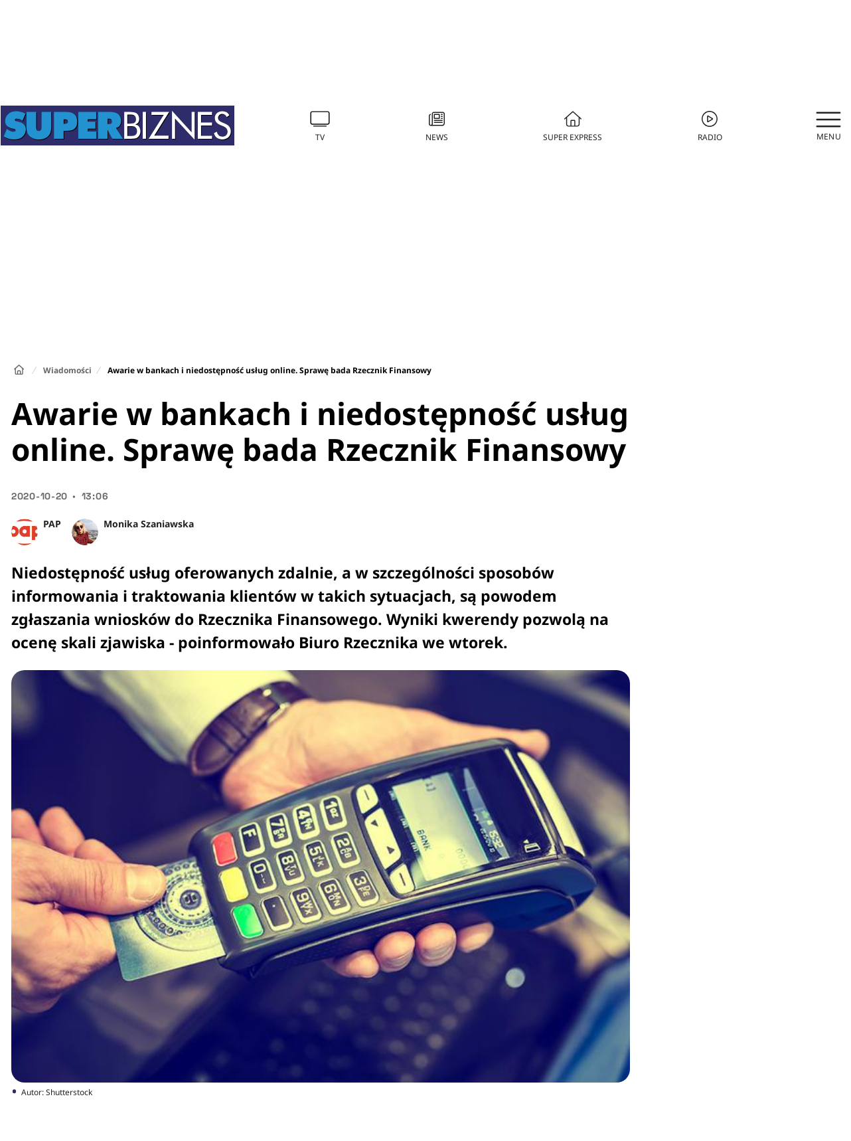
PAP (52, 523)
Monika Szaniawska (149, 523)
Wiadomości (67, 370)
